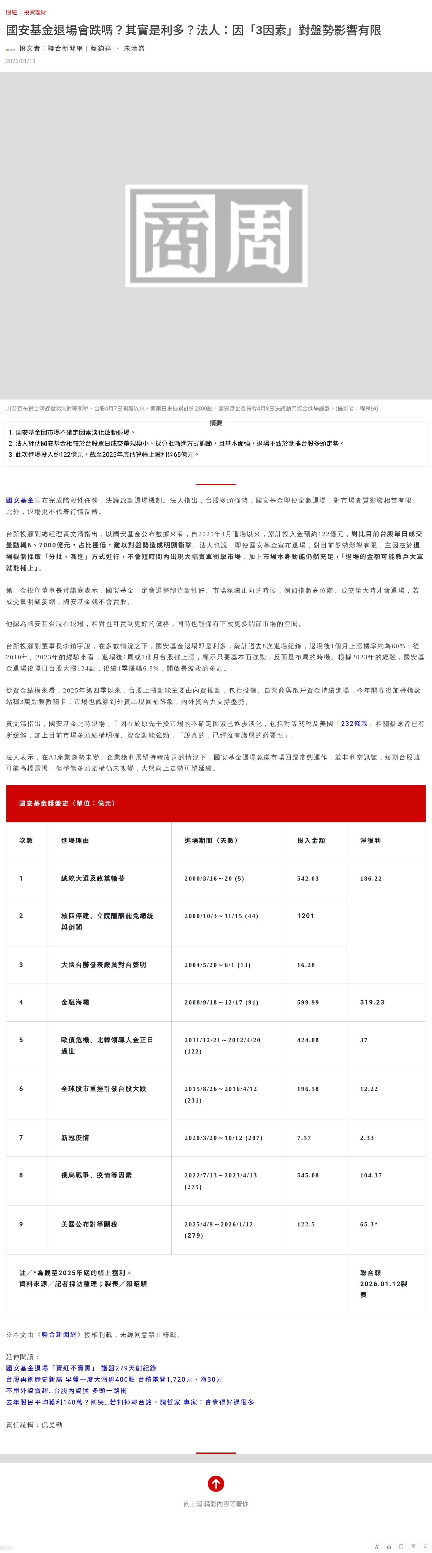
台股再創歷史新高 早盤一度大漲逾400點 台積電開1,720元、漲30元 (114, 1379)
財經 (11, 12)
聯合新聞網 (59, 1334)
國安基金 (20, 500)
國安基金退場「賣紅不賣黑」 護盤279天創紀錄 (81, 1368)
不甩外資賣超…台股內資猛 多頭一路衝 (67, 1391)
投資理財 (35, 12)
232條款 (354, 723)
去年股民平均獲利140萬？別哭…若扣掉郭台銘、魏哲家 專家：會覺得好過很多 (130, 1402)
